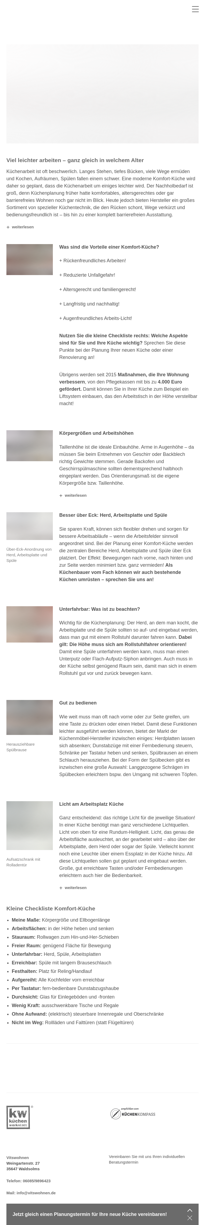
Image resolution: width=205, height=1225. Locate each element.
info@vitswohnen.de (36, 1193)
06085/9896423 (36, 1181)
